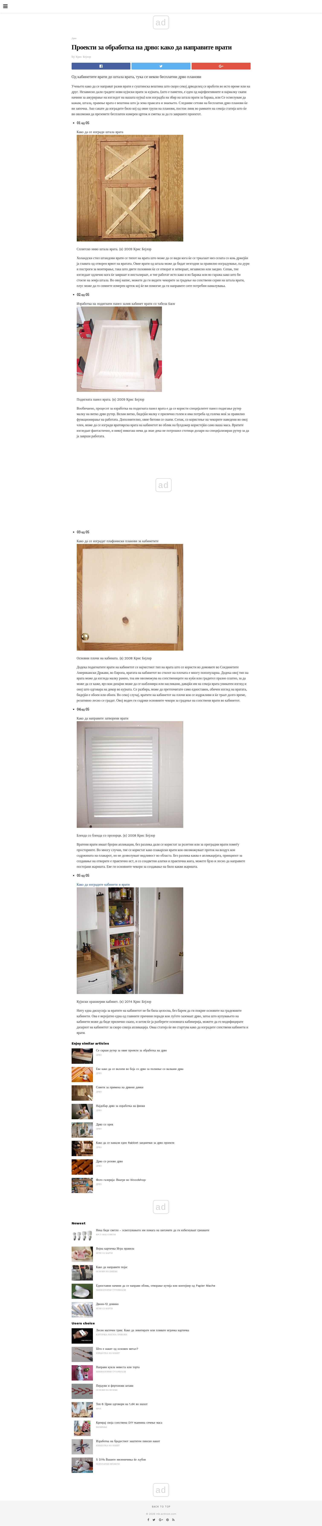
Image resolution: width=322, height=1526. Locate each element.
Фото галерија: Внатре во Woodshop (121, 1180)
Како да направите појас (112, 1267)
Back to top (161, 1506)
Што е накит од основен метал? (117, 1348)
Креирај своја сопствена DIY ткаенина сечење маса (129, 1422)
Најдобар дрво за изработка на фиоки (120, 1105)
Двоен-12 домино (107, 1304)
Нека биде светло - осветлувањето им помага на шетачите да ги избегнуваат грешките (152, 1230)
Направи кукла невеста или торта (118, 1367)
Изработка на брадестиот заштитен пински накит (128, 1441)
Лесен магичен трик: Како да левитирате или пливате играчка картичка (142, 1330)
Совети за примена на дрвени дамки (119, 1087)
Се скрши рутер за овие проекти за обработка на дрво (131, 1050)
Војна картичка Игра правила (115, 1248)
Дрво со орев (104, 1124)
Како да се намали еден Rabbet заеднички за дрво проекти (135, 1142)
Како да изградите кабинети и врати (103, 884)
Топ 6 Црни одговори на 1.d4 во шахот (122, 1404)
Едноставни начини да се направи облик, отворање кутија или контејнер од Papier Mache (155, 1285)
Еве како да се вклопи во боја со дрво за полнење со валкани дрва (139, 1069)
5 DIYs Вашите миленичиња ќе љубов (121, 1459)
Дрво (74, 38)
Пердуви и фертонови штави (114, 1385)
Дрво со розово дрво (109, 1161)
